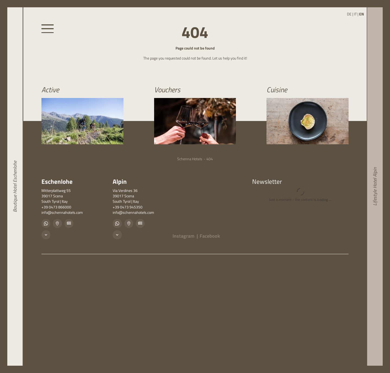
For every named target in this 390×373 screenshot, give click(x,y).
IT (355, 14)
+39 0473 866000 (56, 207)
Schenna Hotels (189, 159)
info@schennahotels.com (62, 212)
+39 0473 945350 (127, 207)
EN (361, 14)
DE (349, 14)
